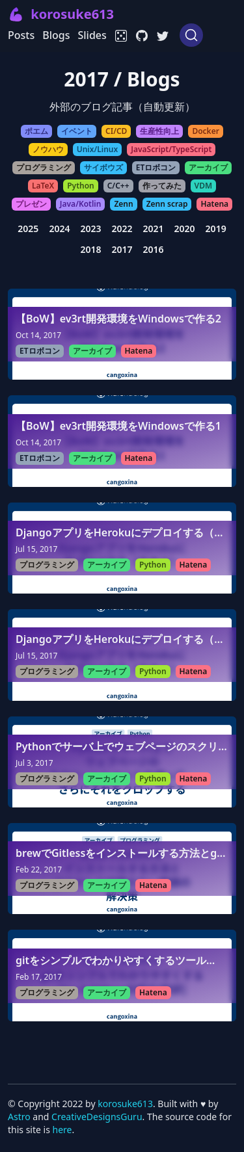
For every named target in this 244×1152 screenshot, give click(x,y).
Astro (20, 1116)
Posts (21, 35)
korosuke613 (125, 1103)
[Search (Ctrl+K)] (191, 35)
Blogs (56, 35)
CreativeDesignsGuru (96, 1116)
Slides (91, 35)
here (62, 1129)
